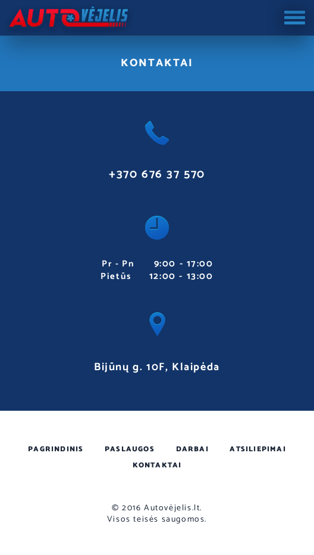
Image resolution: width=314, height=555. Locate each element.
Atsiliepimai (257, 449)
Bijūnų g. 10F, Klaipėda (157, 367)
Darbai (192, 449)
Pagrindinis (55, 449)
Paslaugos (130, 449)
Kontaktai (157, 465)
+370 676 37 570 (157, 174)
